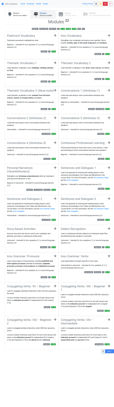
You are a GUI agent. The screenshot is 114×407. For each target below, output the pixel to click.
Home (23, 4)
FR (110, 4)
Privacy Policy (87, 4)
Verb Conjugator (72, 180)
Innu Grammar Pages (101, 178)
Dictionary (30, 4)
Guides (45, 4)
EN (105, 4)
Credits (38, 4)
